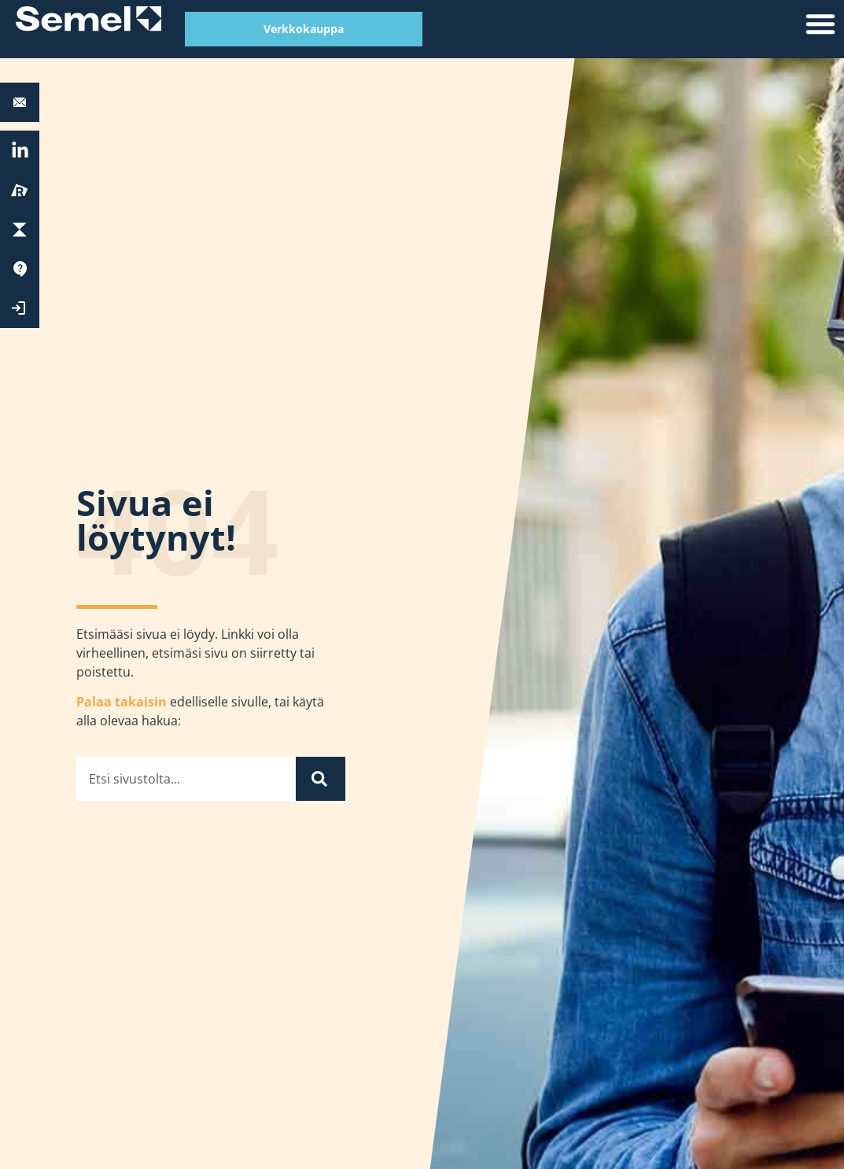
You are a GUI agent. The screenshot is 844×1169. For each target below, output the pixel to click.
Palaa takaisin (121, 701)
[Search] (320, 779)
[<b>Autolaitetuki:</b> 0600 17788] (19, 102)
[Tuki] (19, 269)
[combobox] (186, 779)
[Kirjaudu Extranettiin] (19, 308)
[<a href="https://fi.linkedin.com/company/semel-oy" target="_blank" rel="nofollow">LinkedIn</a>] (20, 151)
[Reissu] (19, 190)
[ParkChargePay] (19, 229)
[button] (820, 23)
